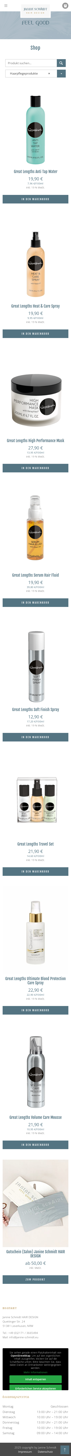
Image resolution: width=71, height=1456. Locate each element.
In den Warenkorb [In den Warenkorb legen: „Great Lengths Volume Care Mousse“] (35, 1144)
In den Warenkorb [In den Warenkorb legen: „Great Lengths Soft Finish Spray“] (35, 737)
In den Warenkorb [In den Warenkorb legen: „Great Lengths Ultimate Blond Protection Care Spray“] (35, 1010)
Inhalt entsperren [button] (35, 1379)
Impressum (25, 1451)
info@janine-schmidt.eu (23, 1337)
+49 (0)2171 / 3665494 (23, 1333)
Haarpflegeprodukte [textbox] (29, 73)
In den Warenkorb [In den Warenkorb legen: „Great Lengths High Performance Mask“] (35, 468)
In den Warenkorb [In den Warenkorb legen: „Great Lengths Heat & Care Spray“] (35, 333)
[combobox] (35, 74)
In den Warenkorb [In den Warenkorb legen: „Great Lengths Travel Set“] (35, 871)
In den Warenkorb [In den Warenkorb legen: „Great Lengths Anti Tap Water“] (35, 199)
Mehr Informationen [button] (36, 1372)
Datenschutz (45, 1451)
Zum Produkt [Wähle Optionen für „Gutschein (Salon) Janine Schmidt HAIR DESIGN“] (35, 1279)
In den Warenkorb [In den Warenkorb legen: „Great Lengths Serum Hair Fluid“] (35, 602)
